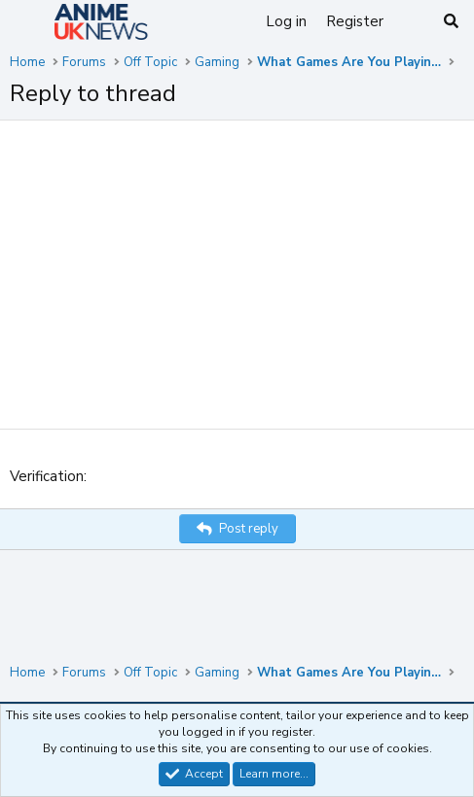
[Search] (451, 22)
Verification (47, 476)
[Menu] (27, 22)
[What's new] (412, 22)
